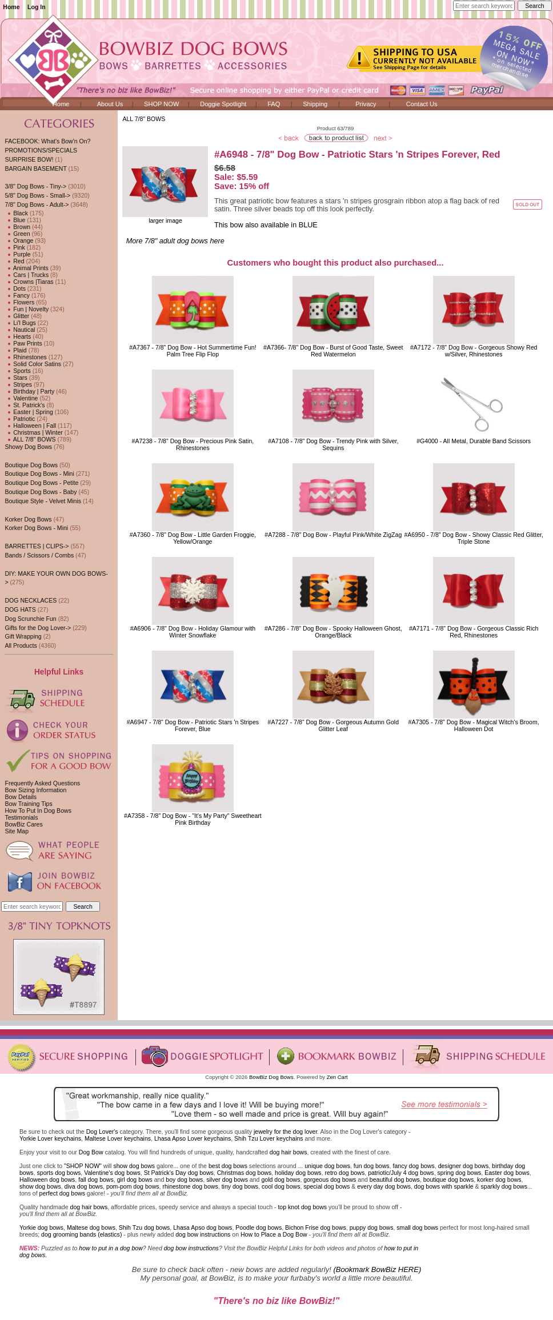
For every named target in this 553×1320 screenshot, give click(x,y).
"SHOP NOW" (83, 1165)
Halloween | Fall (30, 425)
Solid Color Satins (33, 363)
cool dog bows (281, 1186)
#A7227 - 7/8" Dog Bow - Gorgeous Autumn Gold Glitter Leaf (333, 725)
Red (14, 261)
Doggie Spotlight (223, 104)
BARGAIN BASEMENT (35, 168)
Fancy (17, 295)
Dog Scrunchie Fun (30, 618)
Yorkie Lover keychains (50, 1138)
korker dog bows (499, 1179)
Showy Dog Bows (28, 446)
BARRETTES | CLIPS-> (37, 546)
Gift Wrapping (23, 636)
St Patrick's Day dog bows (179, 1172)
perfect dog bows (62, 1193)
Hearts (18, 336)
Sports (17, 370)
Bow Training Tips (28, 803)
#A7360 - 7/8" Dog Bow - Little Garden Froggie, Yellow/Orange (193, 538)
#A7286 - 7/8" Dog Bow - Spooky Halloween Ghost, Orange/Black (333, 632)
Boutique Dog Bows (31, 465)
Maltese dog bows (91, 1227)
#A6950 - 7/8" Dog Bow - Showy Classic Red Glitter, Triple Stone (473, 538)
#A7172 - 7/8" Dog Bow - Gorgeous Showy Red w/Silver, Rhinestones (473, 351)
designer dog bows (463, 1165)
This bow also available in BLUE (266, 225)
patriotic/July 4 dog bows (401, 1172)
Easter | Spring (29, 411)
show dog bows (134, 1165)
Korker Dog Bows (28, 519)
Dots (15, 288)
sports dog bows (59, 1172)
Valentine (21, 398)
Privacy (365, 104)
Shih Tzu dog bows (144, 1227)
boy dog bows (184, 1179)
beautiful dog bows (395, 1179)
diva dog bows (84, 1186)
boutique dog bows (448, 1179)
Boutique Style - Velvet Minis (43, 500)
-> (37, 204)
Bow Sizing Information (35, 790)
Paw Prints (23, 343)
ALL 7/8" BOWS (143, 118)
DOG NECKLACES (31, 600)
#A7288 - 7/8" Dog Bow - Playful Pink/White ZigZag (333, 534)
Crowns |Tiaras (29, 281)
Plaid (15, 350)
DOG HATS (20, 609)
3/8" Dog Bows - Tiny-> (35, 186)
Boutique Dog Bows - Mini (39, 473)
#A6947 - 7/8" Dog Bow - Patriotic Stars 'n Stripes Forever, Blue (193, 725)
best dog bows (228, 1165)
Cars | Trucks (27, 274)
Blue (15, 219)
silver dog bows (227, 1179)
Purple (17, 254)
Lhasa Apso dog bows (202, 1227)
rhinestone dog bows (190, 1186)
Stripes (18, 384)
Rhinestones (25, 357)
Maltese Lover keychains (118, 1138)
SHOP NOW (161, 104)
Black (16, 213)
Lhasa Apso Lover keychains (192, 1138)
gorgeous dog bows (329, 1179)
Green (17, 233)
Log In (36, 6)
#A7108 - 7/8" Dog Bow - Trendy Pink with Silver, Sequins (333, 444)
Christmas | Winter (33, 432)
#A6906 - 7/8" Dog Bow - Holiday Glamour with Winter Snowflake (192, 632)
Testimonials (21, 817)
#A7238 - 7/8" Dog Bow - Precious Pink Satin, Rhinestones (193, 444)
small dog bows (417, 1227)
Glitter (17, 315)
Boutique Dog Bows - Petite (41, 482)
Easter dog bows (507, 1172)
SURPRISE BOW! (29, 159)
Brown (17, 226)
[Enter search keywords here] (484, 6)
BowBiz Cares (23, 824)
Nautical (20, 329)
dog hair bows (288, 1152)
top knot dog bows (302, 1206)
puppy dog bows (372, 1227)
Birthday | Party (29, 391)
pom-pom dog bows (132, 1186)
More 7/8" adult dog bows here (175, 241)
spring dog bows (460, 1172)
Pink (15, 247)
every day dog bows (384, 1186)
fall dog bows (96, 1179)
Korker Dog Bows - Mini (36, 527)
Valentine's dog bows (112, 1172)
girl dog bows (135, 1179)
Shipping (315, 104)
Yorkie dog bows (41, 1227)
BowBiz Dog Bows (271, 1077)
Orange (19, 240)
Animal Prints (26, 267)
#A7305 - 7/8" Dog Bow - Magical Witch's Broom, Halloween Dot (473, 725)
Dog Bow (91, 1152)
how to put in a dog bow (110, 1248)
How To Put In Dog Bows (38, 810)
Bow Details (21, 796)
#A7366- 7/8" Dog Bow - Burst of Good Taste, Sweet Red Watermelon (333, 351)
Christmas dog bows (244, 1172)
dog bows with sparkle (444, 1186)
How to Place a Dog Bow (274, 1234)
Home (11, 6)
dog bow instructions (202, 1234)
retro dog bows (345, 1172)
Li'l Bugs (20, 322)
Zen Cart (337, 1077)
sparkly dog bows (504, 1186)
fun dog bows (372, 1165)
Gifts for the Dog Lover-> (38, 627)
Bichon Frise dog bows (315, 1227)
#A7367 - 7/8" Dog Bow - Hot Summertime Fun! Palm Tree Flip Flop (192, 351)
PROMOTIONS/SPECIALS (41, 150)
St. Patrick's (25, 405)
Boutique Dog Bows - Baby (41, 491)
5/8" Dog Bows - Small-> (37, 195)
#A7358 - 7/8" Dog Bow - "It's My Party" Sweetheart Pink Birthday (193, 819)
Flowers (19, 302)
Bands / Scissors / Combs (39, 555)
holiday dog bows (298, 1172)
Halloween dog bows (47, 1179)
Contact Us (422, 104)
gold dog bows (280, 1179)
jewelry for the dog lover (285, 1131)
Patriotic (20, 418)
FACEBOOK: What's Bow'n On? (47, 141)
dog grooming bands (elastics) (81, 1234)
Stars (16, 377)
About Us (110, 104)
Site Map (17, 831)
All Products (21, 645)
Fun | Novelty (27, 309)
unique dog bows (327, 1165)
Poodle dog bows (258, 1227)
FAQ (273, 104)
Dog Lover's (102, 1131)
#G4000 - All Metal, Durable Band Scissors (473, 441)
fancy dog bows (413, 1165)
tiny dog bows (240, 1186)
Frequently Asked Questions (42, 783)
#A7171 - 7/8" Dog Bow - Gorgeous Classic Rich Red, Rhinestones (474, 632)
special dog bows (326, 1186)
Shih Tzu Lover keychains (268, 1138)
